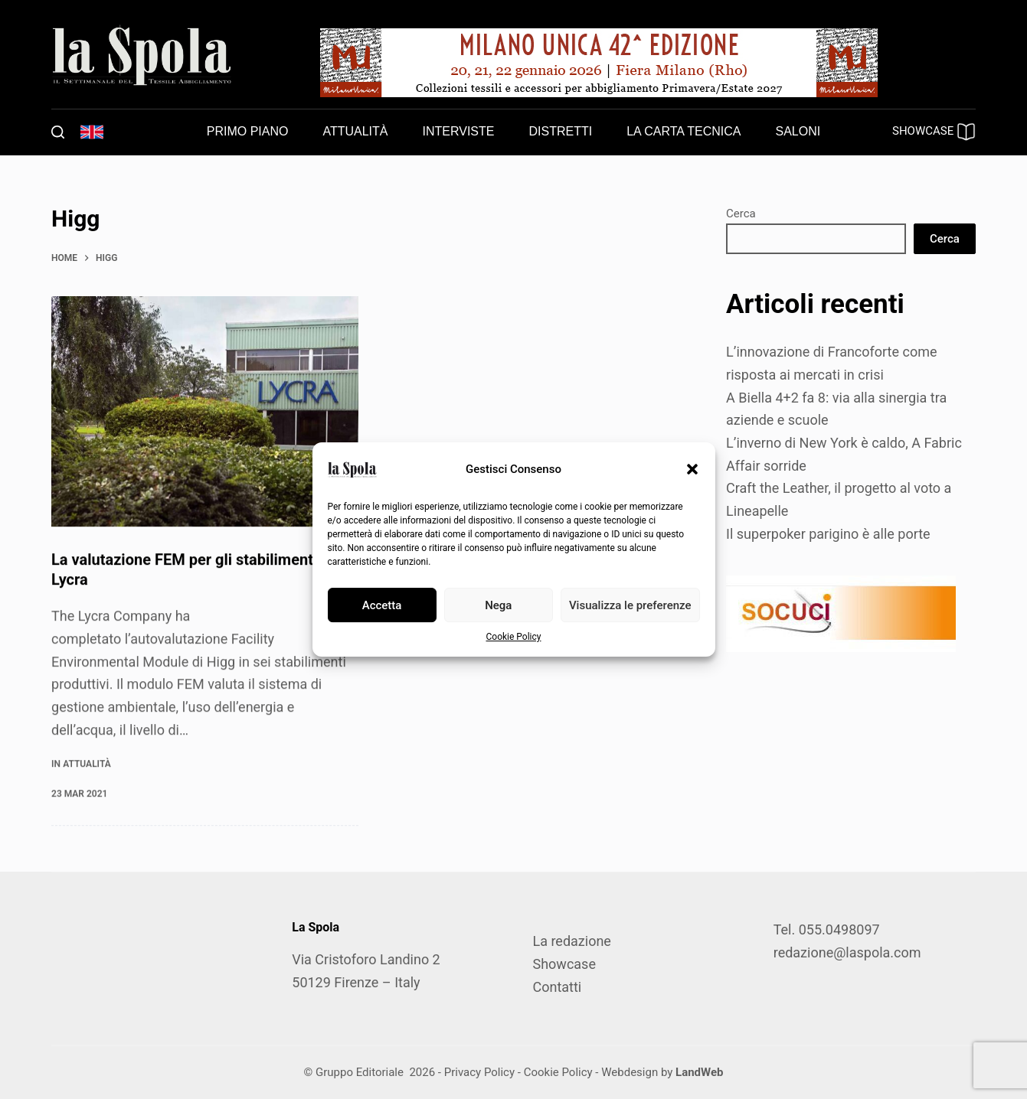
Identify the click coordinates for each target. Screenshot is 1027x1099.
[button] (692, 469)
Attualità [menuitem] (355, 131)
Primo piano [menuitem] (248, 131)
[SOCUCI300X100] (841, 613)
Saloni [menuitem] (798, 131)
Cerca (741, 213)
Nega (498, 605)
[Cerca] (57, 132)
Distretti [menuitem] (560, 131)
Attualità (86, 763)
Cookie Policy (513, 636)
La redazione (571, 941)
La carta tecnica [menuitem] (683, 131)
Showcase (563, 964)
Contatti (556, 987)
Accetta (382, 605)
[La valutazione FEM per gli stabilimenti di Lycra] (204, 412)
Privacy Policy (479, 1072)
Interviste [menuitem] (459, 131)
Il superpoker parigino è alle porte (828, 534)
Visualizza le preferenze (630, 605)
